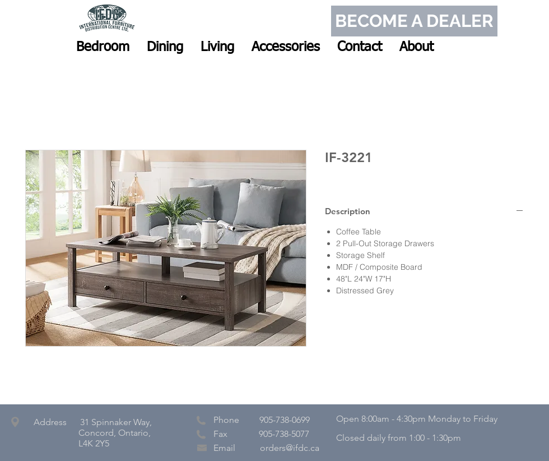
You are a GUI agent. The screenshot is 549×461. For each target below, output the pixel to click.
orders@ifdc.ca (289, 447)
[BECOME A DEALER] (414, 21)
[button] (103, 47)
